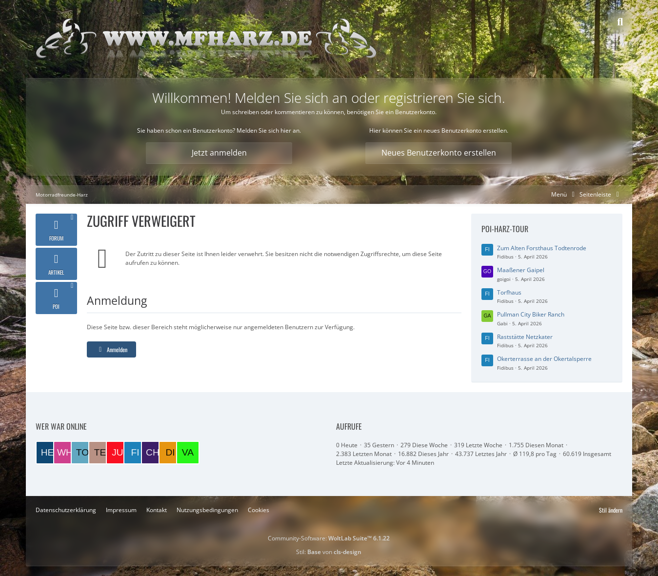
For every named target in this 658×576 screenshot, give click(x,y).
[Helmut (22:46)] (47, 452)
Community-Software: (329, 538)
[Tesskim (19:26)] (100, 452)
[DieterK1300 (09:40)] (170, 452)
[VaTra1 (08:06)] (187, 452)
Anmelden (111, 349)
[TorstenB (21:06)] (82, 452)
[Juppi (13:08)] (117, 452)
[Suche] (620, 22)
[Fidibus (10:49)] (135, 452)
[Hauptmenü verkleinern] (564, 194)
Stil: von (328, 552)
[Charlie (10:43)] (152, 452)
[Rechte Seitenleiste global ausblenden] (600, 194)
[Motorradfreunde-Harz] (206, 39)
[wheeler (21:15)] (65, 452)
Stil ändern (610, 510)
